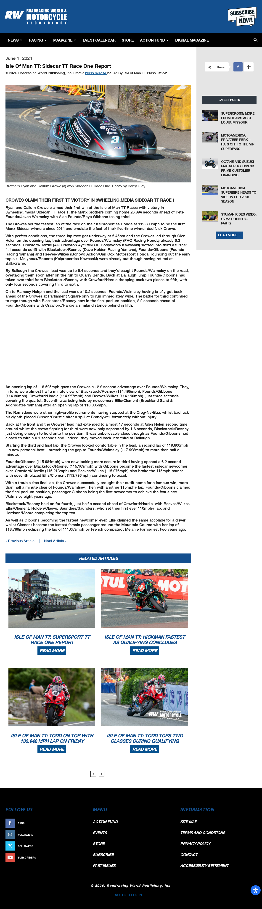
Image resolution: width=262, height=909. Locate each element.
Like (79, 823)
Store (128, 40)
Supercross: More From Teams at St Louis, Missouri (237, 117)
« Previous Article (19, 540)
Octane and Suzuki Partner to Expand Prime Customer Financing (237, 168)
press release (96, 73)
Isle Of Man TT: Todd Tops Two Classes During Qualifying (145, 738)
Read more (52, 650)
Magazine (64, 40)
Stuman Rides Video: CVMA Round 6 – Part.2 (239, 218)
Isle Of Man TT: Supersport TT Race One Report (52, 639)
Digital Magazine (192, 40)
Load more (229, 235)
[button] (255, 40)
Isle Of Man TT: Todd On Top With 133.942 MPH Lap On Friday (52, 738)
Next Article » (55, 540)
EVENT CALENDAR (99, 40)
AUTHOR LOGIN (128, 895)
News (15, 40)
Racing (38, 40)
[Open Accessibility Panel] (256, 890)
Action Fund (154, 40)
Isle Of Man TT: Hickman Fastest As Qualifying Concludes (144, 639)
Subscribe (74, 857)
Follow (76, 834)
